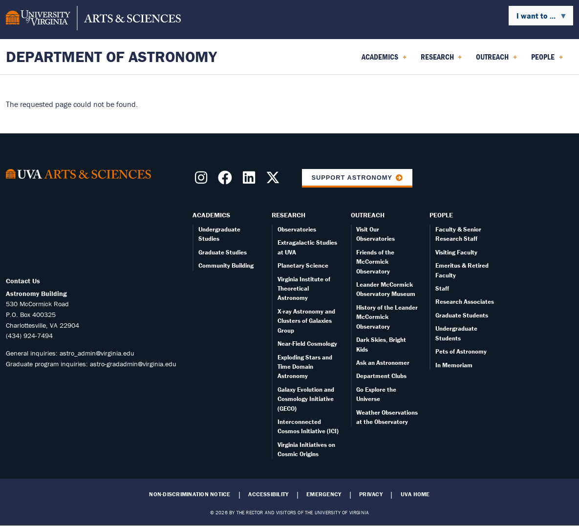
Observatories (297, 229)
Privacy (371, 494)
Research (288, 214)
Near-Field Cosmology (307, 343)
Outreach (368, 214)
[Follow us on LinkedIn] (251, 180)
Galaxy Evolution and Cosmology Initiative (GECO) (306, 399)
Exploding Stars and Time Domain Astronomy (305, 366)
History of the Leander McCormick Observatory (387, 317)
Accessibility (268, 494)
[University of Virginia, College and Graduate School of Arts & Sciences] (93, 19)
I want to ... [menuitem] (538, 18)
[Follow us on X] (275, 180)
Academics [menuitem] (384, 60)
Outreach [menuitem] (496, 60)
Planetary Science (303, 265)
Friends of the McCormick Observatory (375, 261)
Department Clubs (381, 376)
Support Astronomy (351, 177)
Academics (211, 214)
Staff (442, 288)
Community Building (226, 265)
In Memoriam (453, 365)
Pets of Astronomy (461, 351)
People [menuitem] (547, 60)
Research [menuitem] (441, 60)
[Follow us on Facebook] (227, 180)
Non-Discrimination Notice (189, 494)
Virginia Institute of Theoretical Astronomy (304, 288)
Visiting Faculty (456, 252)
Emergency (323, 494)
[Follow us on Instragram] (203, 180)
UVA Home (415, 494)
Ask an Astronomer (382, 362)
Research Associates (464, 301)
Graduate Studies (222, 252)
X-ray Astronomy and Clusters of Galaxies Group (306, 321)
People (441, 214)
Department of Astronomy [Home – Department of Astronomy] (111, 56)
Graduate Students (461, 315)
